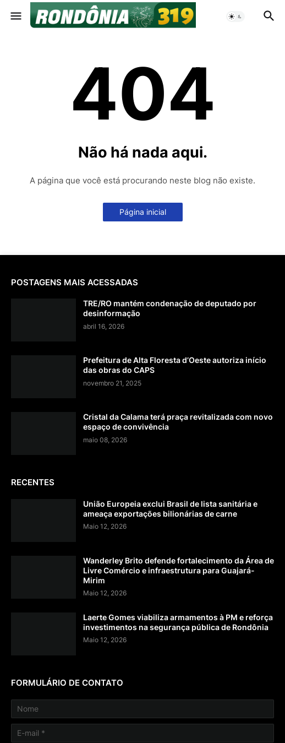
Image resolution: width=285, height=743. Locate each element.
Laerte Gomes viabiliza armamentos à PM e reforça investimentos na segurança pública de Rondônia (178, 622)
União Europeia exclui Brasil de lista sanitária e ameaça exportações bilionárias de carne (170, 508)
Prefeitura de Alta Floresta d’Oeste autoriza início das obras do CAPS (174, 365)
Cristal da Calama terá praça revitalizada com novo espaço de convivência (178, 421)
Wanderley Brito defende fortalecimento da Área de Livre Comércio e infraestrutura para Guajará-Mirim (178, 570)
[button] (15, 16)
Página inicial (142, 211)
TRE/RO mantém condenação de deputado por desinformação (169, 308)
